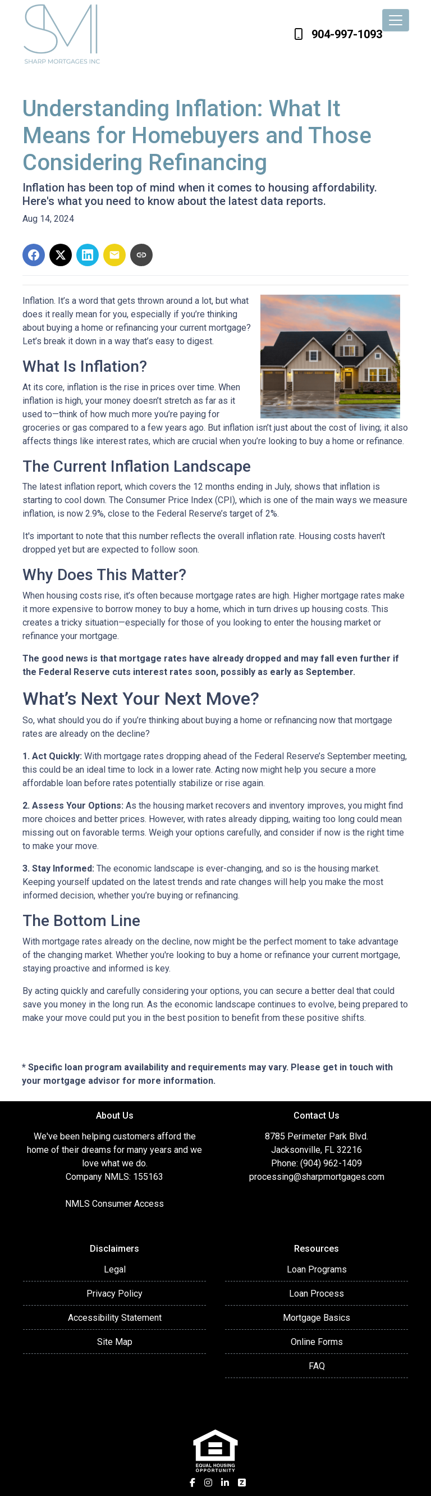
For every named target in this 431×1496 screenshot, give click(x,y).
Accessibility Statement (115, 1317)
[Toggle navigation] (395, 20)
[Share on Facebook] (33, 255)
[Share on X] (60, 255)
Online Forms (317, 1342)
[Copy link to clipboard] (141, 255)
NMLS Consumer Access (114, 1203)
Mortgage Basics (316, 1317)
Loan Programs (317, 1269)
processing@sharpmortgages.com (316, 1176)
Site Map (114, 1342)
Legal (115, 1269)
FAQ (317, 1366)
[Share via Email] (114, 255)
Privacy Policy (114, 1293)
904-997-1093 (338, 34)
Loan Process (316, 1293)
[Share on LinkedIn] (87, 255)
